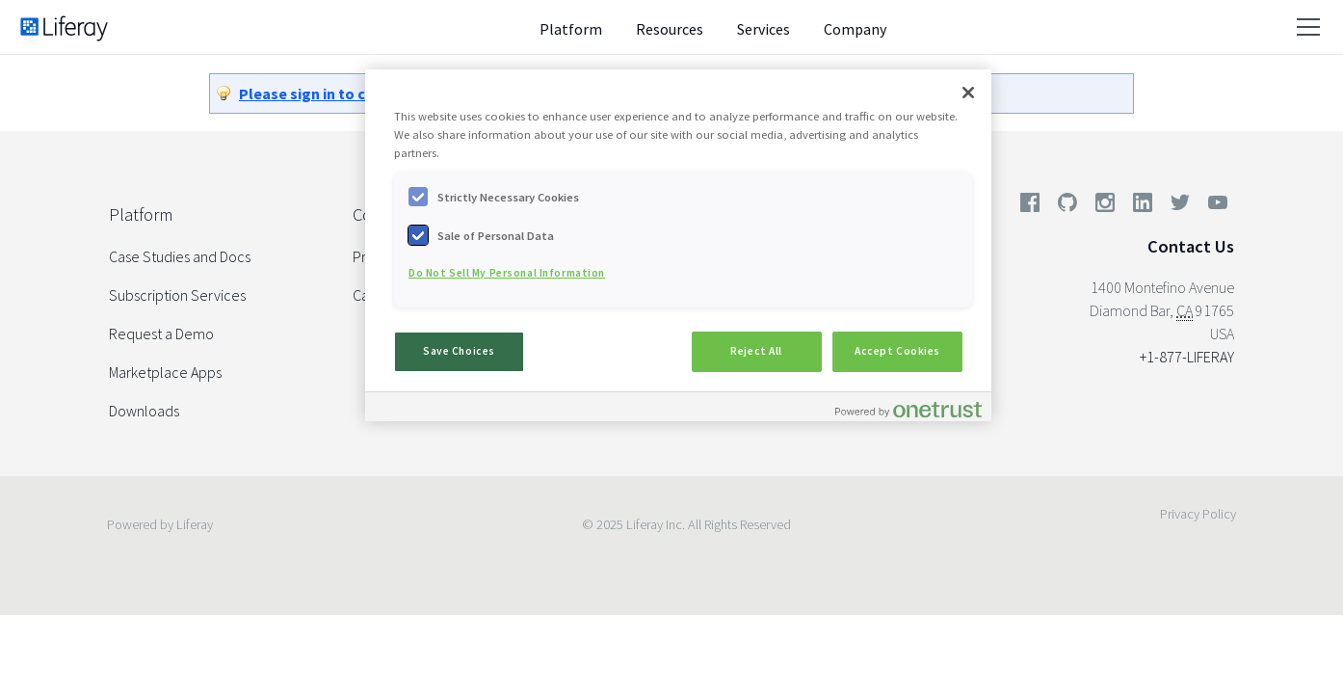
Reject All (756, 351)
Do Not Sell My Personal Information (506, 273)
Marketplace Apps (165, 372)
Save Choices (459, 351)
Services (763, 29)
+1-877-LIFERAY (1187, 356)
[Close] (968, 92)
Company (855, 29)
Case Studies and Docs (179, 256)
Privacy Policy (1198, 513)
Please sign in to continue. (331, 93)
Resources (669, 29)
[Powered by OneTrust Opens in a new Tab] (908, 409)
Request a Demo (161, 333)
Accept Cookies (897, 351)
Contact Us (1190, 246)
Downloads (144, 410)
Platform (571, 29)
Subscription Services (177, 295)
